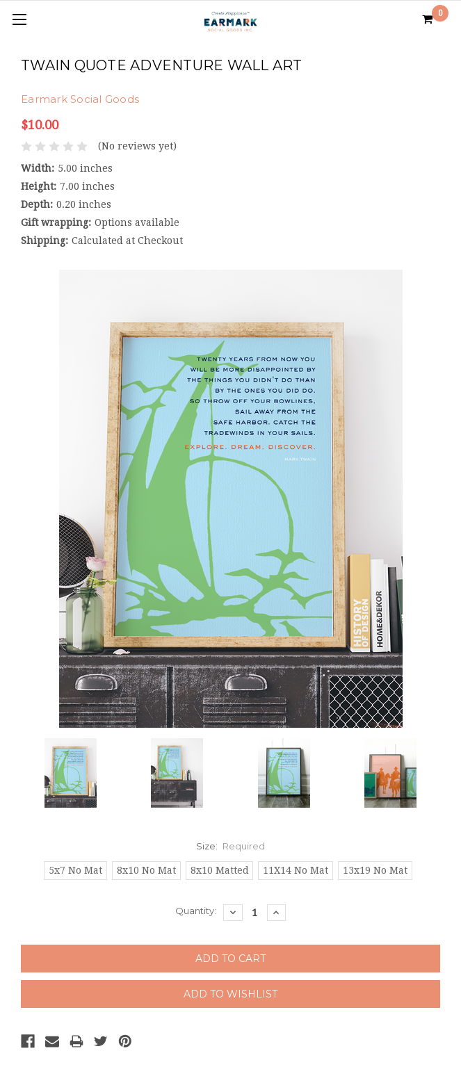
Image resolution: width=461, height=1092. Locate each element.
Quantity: (195, 910)
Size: (231, 845)
